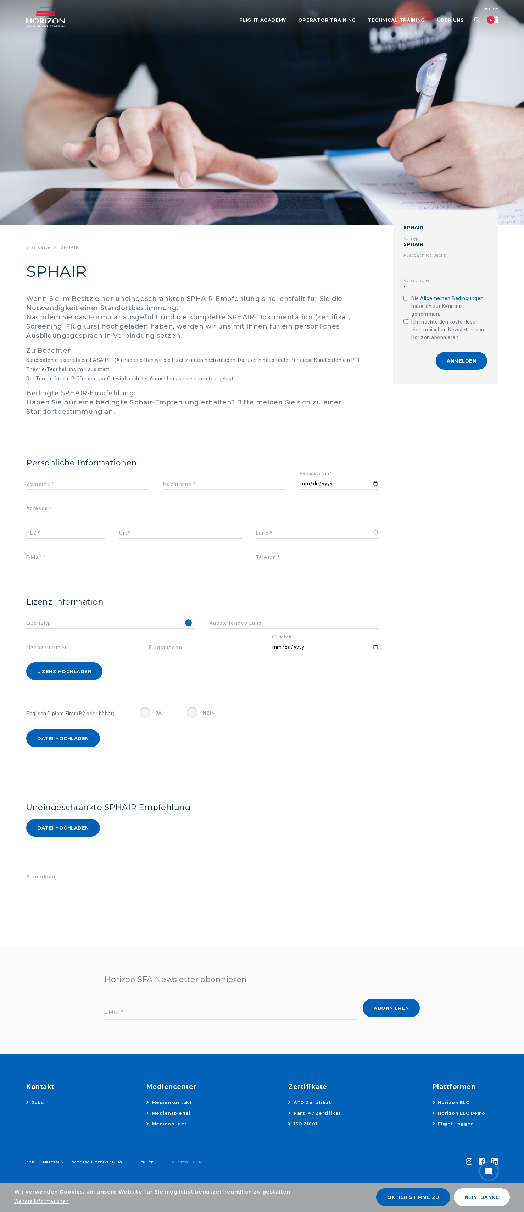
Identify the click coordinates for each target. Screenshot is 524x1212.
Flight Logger (455, 1123)
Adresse (37, 509)
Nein (209, 713)
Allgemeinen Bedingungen (452, 298)
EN (487, 9)
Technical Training (396, 20)
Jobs (38, 1102)
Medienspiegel (171, 1113)
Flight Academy (262, 20)
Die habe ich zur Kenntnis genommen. (447, 306)
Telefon (266, 558)
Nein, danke (482, 1197)
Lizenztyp (38, 623)
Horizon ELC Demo (461, 1113)
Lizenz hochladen (64, 671)
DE (495, 9)
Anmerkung (41, 877)
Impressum (52, 1162)
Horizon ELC (453, 1102)
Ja (159, 713)
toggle (489, 1171)
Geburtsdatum (314, 473)
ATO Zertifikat (312, 1102)
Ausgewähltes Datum (424, 255)
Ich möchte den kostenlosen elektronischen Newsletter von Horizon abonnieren (447, 329)
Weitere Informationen (41, 1201)
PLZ (31, 533)
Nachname (177, 484)
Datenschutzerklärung (97, 1162)
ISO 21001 (305, 1123)
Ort (123, 533)
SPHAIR (413, 227)
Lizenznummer (46, 648)
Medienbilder (169, 1123)
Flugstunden (165, 648)
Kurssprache (416, 280)
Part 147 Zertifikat (317, 1113)
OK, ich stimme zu (413, 1197)
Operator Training (327, 20)
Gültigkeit (281, 637)
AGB (30, 1162)
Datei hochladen (63, 738)
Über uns (450, 20)
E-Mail (34, 558)
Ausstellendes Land (236, 623)
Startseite (38, 247)
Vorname (38, 484)
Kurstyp (411, 238)
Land (262, 533)
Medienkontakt (172, 1102)
